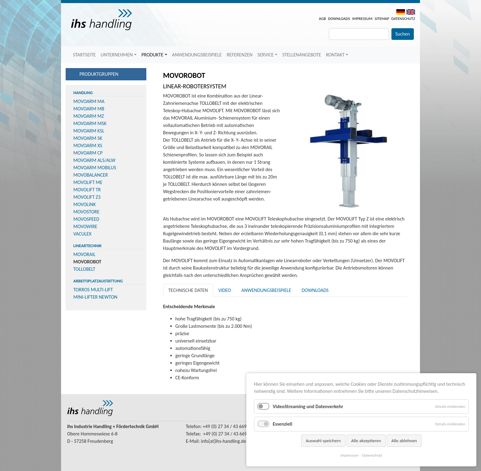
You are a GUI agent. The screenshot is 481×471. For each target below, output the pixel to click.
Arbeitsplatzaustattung (98, 281)
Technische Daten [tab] (188, 290)
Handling (83, 92)
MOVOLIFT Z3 (87, 197)
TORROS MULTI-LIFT (93, 290)
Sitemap (382, 18)
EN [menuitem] (410, 12)
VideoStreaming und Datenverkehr (308, 406)
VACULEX (82, 234)
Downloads (339, 18)
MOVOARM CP (87, 153)
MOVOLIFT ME (87, 182)
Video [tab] (224, 290)
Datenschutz (403, 18)
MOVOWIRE (85, 226)
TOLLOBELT (84, 269)
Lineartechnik (87, 245)
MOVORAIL (84, 254)
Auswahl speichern (323, 440)
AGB (322, 18)
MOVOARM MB (88, 109)
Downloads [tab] (315, 290)
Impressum (362, 18)
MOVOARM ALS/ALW (94, 160)
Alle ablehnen (404, 440)
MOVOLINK (84, 204)
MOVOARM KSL (88, 131)
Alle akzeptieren (366, 440)
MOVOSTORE (86, 212)
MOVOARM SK (87, 138)
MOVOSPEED (86, 219)
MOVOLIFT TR (87, 190)
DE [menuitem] (400, 12)
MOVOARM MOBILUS (94, 167)
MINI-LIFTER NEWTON (95, 297)
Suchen (402, 34)
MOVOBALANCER (90, 175)
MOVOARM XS (87, 145)
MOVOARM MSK (89, 123)
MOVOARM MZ (88, 116)
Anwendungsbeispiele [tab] (266, 290)
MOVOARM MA (89, 101)
